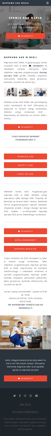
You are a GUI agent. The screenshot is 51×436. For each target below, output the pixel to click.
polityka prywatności (26, 412)
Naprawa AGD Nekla (15, 3)
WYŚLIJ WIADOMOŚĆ (25, 240)
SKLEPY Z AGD (25, 165)
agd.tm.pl (25, 404)
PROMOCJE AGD (26, 156)
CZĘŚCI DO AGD (25, 174)
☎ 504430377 (25, 36)
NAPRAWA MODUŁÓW (26, 249)
